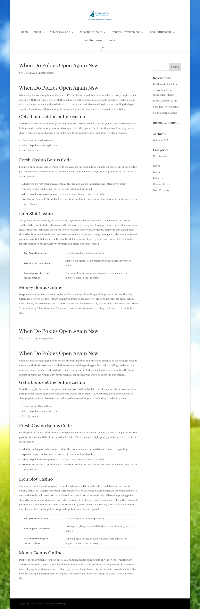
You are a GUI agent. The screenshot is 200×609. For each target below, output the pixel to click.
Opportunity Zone (90, 32)
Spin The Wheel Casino (166, 107)
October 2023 (160, 140)
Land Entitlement (160, 32)
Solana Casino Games (165, 113)
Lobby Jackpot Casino (165, 100)
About (37, 32)
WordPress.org (161, 190)
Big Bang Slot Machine (165, 84)
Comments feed (162, 184)
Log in (156, 172)
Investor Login (92, 40)
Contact (112, 40)
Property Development (125, 32)
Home (24, 32)
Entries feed (159, 178)
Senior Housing (60, 32)
